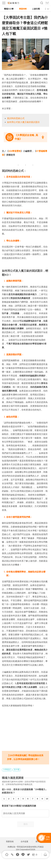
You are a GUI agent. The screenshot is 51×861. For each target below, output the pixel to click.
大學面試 (7, 769)
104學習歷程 (14, 151)
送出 (25, 824)
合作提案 (24, 841)
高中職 (16, 769)
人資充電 (36, 9)
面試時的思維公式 (15, 118)
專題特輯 (23, 9)
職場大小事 (9, 9)
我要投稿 (10, 841)
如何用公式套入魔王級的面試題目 (23, 122)
